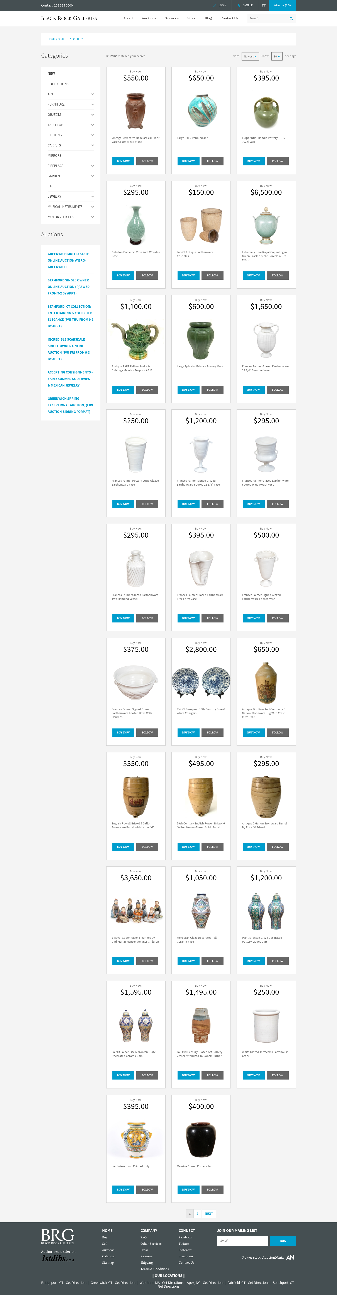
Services (172, 18)
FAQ (144, 1237)
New (51, 74)
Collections (58, 84)
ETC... (52, 186)
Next (209, 1213)
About (128, 18)
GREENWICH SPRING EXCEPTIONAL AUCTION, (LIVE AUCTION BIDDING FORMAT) (71, 405)
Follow (147, 161)
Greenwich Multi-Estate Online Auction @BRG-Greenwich (68, 260)
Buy (104, 1237)
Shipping (147, 1263)
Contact (46, 5)
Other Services (151, 1244)
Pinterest (185, 1250)
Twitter (184, 1244)
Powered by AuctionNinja (263, 1257)
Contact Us (229, 18)
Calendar (108, 1256)
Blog (208, 18)
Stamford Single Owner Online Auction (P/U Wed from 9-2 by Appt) (69, 287)
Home (51, 39)
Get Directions (76, 1282)
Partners (146, 1256)
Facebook (185, 1237)
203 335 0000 (63, 5)
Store (191, 18)
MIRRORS (54, 155)
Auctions (149, 18)
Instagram (186, 1256)
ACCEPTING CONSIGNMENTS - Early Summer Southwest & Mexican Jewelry (70, 379)
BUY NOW (123, 161)
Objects (63, 39)
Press (144, 1250)
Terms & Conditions (155, 1269)
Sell (104, 1244)
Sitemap (108, 1263)
